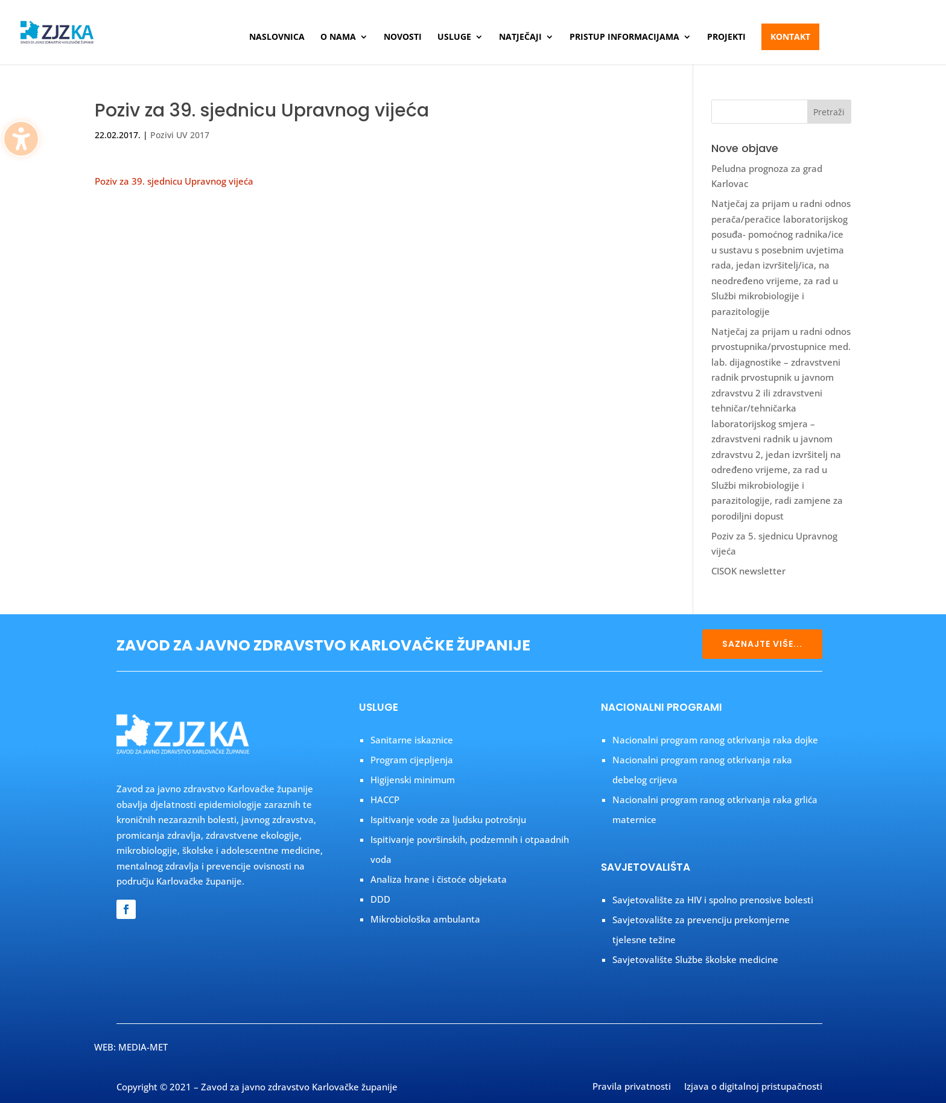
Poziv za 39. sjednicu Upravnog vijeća (174, 181)
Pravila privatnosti (631, 1087)
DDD (380, 899)
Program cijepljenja (411, 760)
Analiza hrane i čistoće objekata (438, 879)
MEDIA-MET (143, 1047)
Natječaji (520, 37)
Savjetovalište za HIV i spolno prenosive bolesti (712, 900)
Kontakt (790, 36)
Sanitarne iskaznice (411, 740)
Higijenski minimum (412, 780)
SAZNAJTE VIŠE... (762, 644)
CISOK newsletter (748, 571)
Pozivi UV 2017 (179, 135)
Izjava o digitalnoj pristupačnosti (753, 1087)
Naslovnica (277, 37)
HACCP (384, 799)
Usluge (454, 37)
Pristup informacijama (624, 37)
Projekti (726, 37)
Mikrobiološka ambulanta (425, 919)
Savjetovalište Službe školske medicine (695, 959)
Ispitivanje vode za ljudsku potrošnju (448, 819)
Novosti (403, 37)
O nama (338, 37)
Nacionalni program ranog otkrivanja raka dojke (715, 740)
